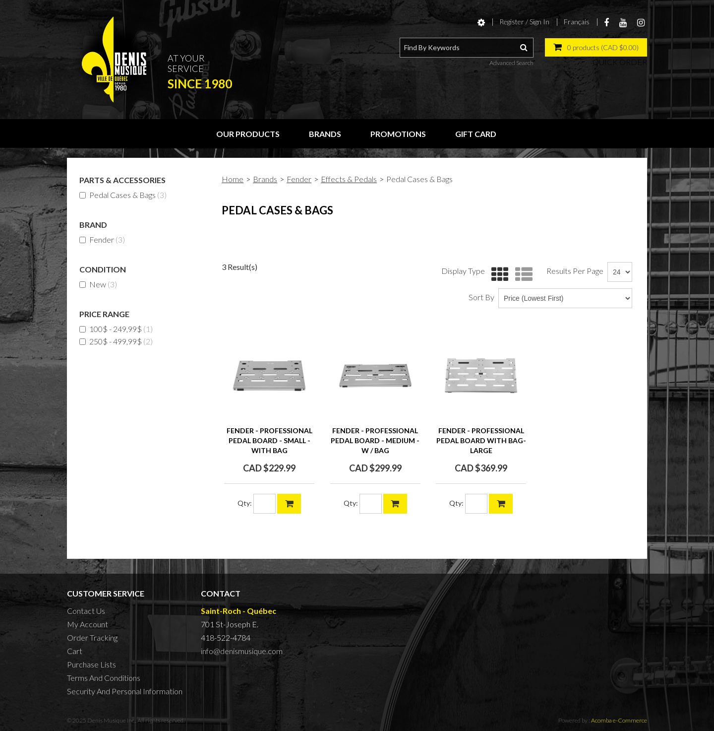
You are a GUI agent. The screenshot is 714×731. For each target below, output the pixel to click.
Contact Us (86, 610)
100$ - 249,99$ (116, 328)
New (98, 284)
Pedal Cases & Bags (123, 194)
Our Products (248, 133)
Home (232, 179)
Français (577, 21)
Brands (325, 133)
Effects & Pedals (349, 179)
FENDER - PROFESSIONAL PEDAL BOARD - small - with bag (269, 440)
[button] (596, 47)
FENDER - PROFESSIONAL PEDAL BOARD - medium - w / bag (375, 440)
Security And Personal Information (124, 691)
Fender (102, 239)
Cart (74, 651)
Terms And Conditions (103, 677)
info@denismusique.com (242, 651)
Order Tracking (92, 637)
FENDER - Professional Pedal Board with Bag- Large (481, 440)
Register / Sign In (524, 21)
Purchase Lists (91, 664)
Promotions (398, 133)
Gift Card (475, 133)
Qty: (245, 503)
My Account (87, 624)
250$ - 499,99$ (116, 341)
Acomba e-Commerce (619, 720)
